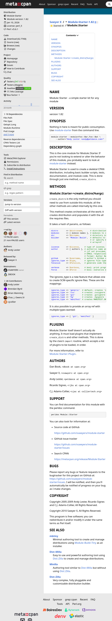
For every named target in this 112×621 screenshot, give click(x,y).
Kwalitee (11, 88)
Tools (89, 4)
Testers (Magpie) (15, 84)
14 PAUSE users (11, 237)
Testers (10, 81)
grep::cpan (63, 4)
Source (10, 42)
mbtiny (54, 536)
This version (13, 218)
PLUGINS (55, 61)
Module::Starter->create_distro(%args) (74, 57)
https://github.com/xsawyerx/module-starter (79, 433)
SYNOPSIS (56, 46)
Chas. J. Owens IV (14, 297)
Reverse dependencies (14, 139)
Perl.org (76, 604)
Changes (11, 49)
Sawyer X (10, 260)
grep (7, 188)
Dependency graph (13, 146)
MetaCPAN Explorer (16, 158)
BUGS (54, 72)
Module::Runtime (12, 127)
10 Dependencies (13, 114)
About (42, 4)
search (8, 178)
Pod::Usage (9, 131)
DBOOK (9, 274)
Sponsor (51, 4)
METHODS (56, 54)
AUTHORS (56, 65)
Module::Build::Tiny (85, 542)
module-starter (63, 130)
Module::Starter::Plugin (63, 354)
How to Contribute (16, 68)
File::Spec (8, 121)
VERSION (55, 43)
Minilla (54, 564)
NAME (54, 39)
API (96, 4)
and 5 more (9, 134)
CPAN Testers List (12, 142)
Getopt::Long (10, 124)
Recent (74, 4)
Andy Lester (11, 284)
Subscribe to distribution (19, 165)
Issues (10, 65)
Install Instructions (16, 168)
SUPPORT (56, 69)
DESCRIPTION (58, 50)
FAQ (82, 4)
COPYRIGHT (57, 76)
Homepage (12, 58)
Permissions (13, 161)
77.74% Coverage (15, 91)
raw (16, 42)
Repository (12, 61)
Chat (9, 72)
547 (17, 81)
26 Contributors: (13, 281)
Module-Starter (14, 15)
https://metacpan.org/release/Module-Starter (79, 459)
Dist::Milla (56, 551)
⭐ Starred (57, 25)
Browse (10, 45)
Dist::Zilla (58, 558)
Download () (16, 38)
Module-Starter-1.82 (81, 22)
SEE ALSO (56, 80)
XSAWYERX (11, 270)
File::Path (8, 117)
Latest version (13, 222)
